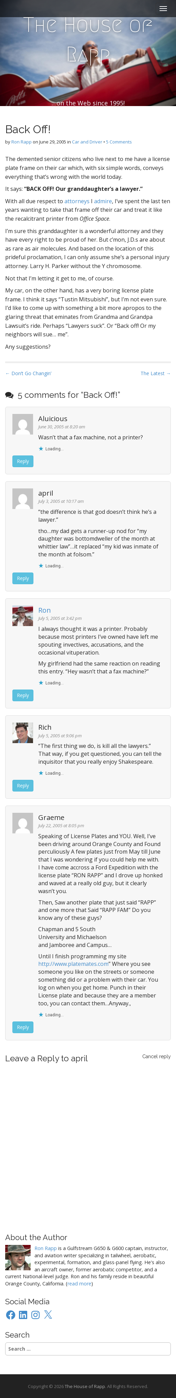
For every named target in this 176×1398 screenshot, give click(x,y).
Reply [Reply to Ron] (23, 695)
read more (79, 1283)
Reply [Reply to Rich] (23, 785)
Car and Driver (87, 142)
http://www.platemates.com (73, 964)
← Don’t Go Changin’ (28, 373)
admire (103, 201)
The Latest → (156, 373)
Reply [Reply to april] (23, 578)
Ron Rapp (21, 142)
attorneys (77, 201)
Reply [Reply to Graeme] (23, 1027)
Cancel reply (156, 1056)
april (79, 1058)
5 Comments (119, 142)
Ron (44, 610)
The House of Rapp (88, 40)
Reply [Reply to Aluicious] (23, 461)
